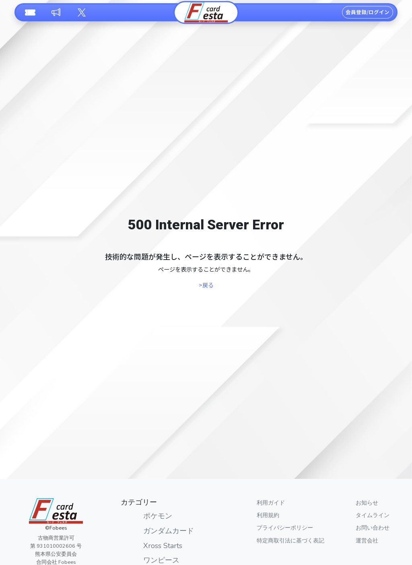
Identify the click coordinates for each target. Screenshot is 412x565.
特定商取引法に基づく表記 (290, 540)
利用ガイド (271, 503)
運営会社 (367, 540)
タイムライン (372, 515)
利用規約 (268, 515)
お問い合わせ (372, 528)
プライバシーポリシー (285, 528)
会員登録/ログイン (367, 12)
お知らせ (367, 503)
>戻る (206, 284)
